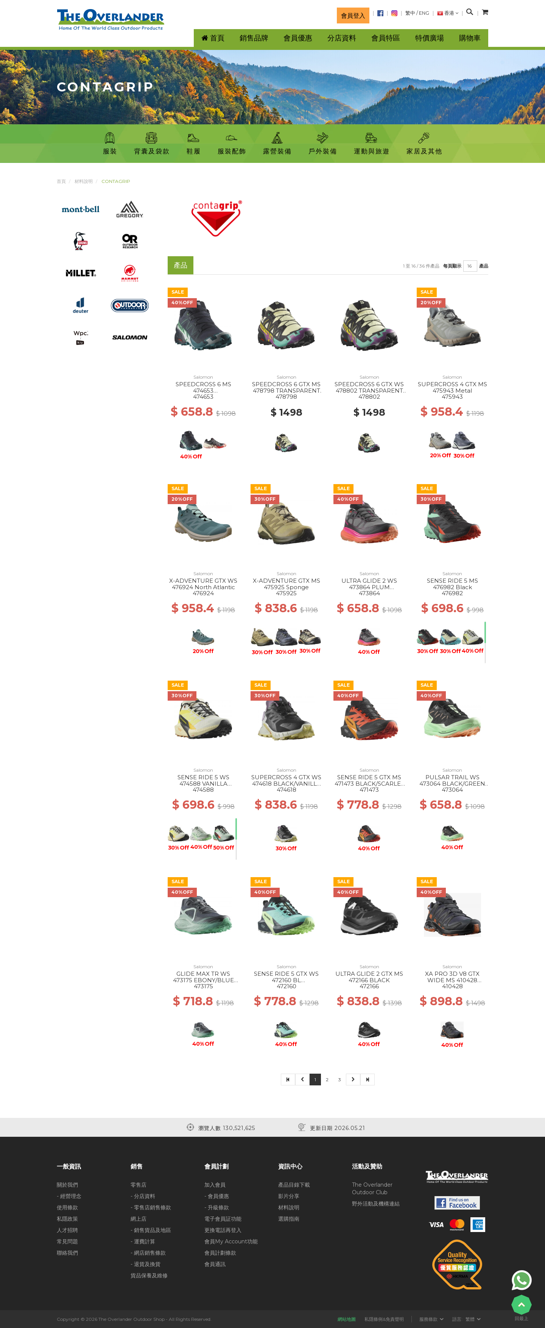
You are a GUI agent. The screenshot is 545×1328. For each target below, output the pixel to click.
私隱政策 (67, 1218)
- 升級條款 (216, 1207)
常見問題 (67, 1241)
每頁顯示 (452, 266)
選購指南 (288, 1218)
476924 (203, 593)
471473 (369, 789)
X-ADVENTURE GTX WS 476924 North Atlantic (203, 584)
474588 (203, 789)
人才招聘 (67, 1230)
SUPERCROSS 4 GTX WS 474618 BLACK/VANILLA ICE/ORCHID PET (286, 783)
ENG (424, 13)
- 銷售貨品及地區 (151, 1230)
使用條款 (67, 1207)
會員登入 (353, 15)
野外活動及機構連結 (376, 1203)
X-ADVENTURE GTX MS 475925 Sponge (286, 584)
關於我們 (67, 1184)
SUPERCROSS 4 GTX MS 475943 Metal (452, 387)
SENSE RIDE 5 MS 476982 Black (452, 584)
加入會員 (215, 1184)
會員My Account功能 (231, 1241)
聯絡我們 (67, 1252)
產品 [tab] (180, 265)
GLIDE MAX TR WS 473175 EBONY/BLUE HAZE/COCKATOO (203, 980)
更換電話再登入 (222, 1230)
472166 (369, 986)
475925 (286, 593)
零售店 (138, 1184)
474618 (286, 789)
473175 (203, 986)
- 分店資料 (143, 1196)
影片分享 (288, 1196)
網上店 (138, 1218)
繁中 (410, 13)
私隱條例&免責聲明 (384, 1319)
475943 (452, 396)
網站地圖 (347, 1319)
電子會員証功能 (222, 1218)
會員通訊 (215, 1264)
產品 (483, 266)
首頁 (61, 181)
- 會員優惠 (216, 1196)
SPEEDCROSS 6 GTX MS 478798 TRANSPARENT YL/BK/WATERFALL (286, 390)
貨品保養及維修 (149, 1275)
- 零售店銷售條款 (151, 1207)
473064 (452, 789)
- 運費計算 (143, 1241)
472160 (286, 986)
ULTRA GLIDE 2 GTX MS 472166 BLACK (369, 977)
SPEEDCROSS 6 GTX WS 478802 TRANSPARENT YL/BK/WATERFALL (369, 390)
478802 (369, 396)
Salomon (203, 377)
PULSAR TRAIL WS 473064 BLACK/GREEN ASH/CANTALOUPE (452, 783)
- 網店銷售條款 (148, 1252)
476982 (452, 593)
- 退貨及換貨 (145, 1264)
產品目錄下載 (294, 1184)
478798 (286, 396)
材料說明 (84, 181)
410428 (452, 986)
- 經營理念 (69, 1196)
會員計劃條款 (220, 1252)
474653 (203, 396)
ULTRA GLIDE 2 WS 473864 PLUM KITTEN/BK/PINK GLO (369, 587)
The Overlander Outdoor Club (372, 1188)
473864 (369, 593)
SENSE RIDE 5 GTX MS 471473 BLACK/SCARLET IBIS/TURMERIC (369, 783)
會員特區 (385, 38)
